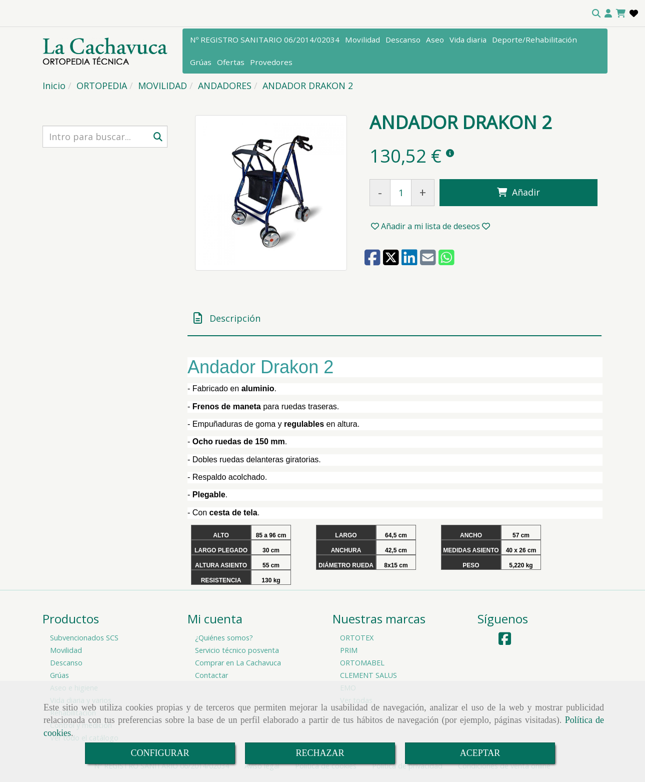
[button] (608, 14)
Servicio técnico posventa (237, 650)
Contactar (211, 675)
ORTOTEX (357, 637)
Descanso (403, 40)
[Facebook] (504, 641)
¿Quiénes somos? (224, 637)
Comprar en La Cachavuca (238, 662)
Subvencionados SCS (84, 637)
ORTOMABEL (362, 662)
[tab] (395, 318)
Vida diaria (468, 40)
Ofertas (230, 62)
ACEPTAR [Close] (480, 753)
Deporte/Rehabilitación (534, 40)
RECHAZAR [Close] (320, 753)
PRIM (349, 650)
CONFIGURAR (159, 753)
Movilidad (362, 40)
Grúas (201, 62)
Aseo (435, 40)
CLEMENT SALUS (368, 675)
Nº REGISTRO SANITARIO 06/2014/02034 (265, 40)
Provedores (271, 62)
